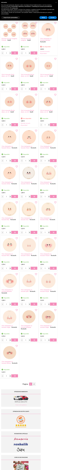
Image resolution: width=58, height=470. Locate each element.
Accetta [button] (52, 17)
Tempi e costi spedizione (14, 404)
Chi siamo (36, 438)
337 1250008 (22, 444)
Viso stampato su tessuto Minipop (26, 325)
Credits (49, 468)
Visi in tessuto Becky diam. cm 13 (8, 110)
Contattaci (36, 441)
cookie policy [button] (15, 8)
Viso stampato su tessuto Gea (26, 218)
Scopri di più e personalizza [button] (11, 17)
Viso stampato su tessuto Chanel (45, 254)
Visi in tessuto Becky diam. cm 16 (27, 110)
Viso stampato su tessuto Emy (7, 218)
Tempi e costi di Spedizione (50, 437)
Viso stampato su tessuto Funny (45, 182)
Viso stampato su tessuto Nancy (7, 146)
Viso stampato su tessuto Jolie (26, 289)
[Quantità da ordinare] (6, 53)
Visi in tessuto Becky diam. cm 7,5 (46, 74)
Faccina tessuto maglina (26, 38)
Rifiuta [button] (43, 17)
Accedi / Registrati (36, 440)
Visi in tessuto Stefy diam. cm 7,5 (8, 74)
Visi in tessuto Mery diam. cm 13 (46, 110)
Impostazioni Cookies (50, 441)
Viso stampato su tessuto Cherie (26, 182)
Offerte (36, 435)
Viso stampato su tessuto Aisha (7, 182)
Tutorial (36, 437)
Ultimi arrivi (36, 434)
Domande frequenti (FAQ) (50, 434)
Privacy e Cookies (50, 440)
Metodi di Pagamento (50, 435)
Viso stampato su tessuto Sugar (45, 325)
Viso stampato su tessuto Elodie (45, 146)
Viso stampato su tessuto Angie (7, 325)
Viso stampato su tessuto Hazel (26, 146)
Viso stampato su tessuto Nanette (7, 289)
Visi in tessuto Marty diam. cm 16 (27, 74)
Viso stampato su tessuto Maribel (45, 38)
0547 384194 (22, 439)
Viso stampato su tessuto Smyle (45, 289)
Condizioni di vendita (50, 438)
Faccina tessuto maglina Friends (9, 38)
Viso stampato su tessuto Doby (45, 218)
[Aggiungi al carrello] (14, 52)
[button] (56, 2)
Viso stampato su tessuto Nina (7, 254)
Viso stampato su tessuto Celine (26, 254)
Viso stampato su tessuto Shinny (7, 361)
